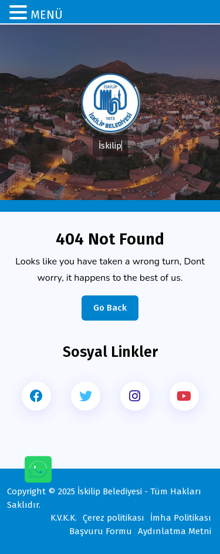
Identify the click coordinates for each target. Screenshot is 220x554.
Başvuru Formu (100, 531)
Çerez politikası (113, 517)
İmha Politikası (180, 517)
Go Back (115, 311)
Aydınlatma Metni (174, 531)
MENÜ (47, 15)
